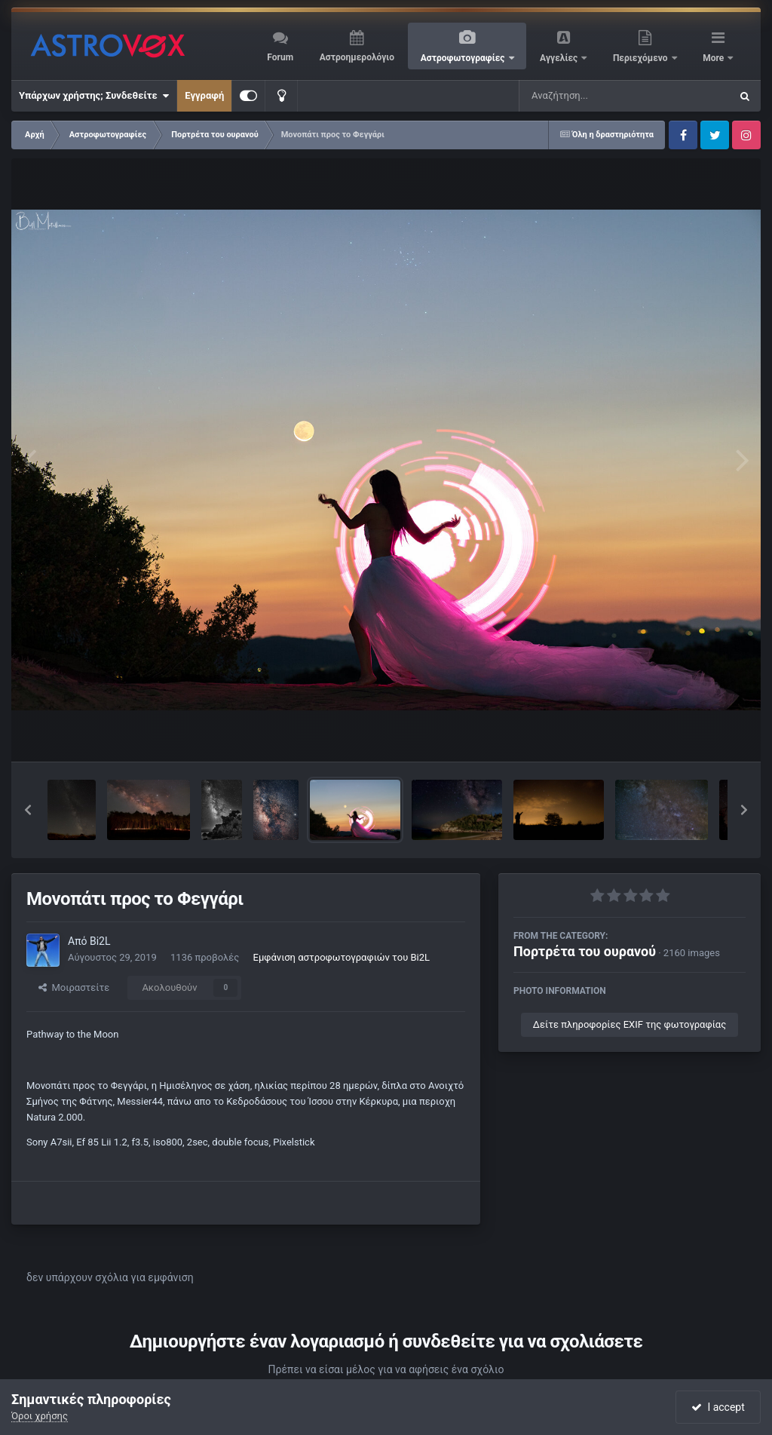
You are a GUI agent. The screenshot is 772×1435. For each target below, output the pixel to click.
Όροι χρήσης (39, 1415)
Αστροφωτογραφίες (464, 58)
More (714, 58)
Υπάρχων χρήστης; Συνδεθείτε (94, 96)
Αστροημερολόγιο (357, 57)
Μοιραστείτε (73, 987)
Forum (280, 57)
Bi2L (100, 941)
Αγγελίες (560, 58)
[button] (27, 809)
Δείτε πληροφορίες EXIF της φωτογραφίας (629, 1024)
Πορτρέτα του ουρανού (584, 951)
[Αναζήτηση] (594, 96)
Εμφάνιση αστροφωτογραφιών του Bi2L (341, 957)
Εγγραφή (204, 95)
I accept (717, 1407)
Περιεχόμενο (641, 58)
